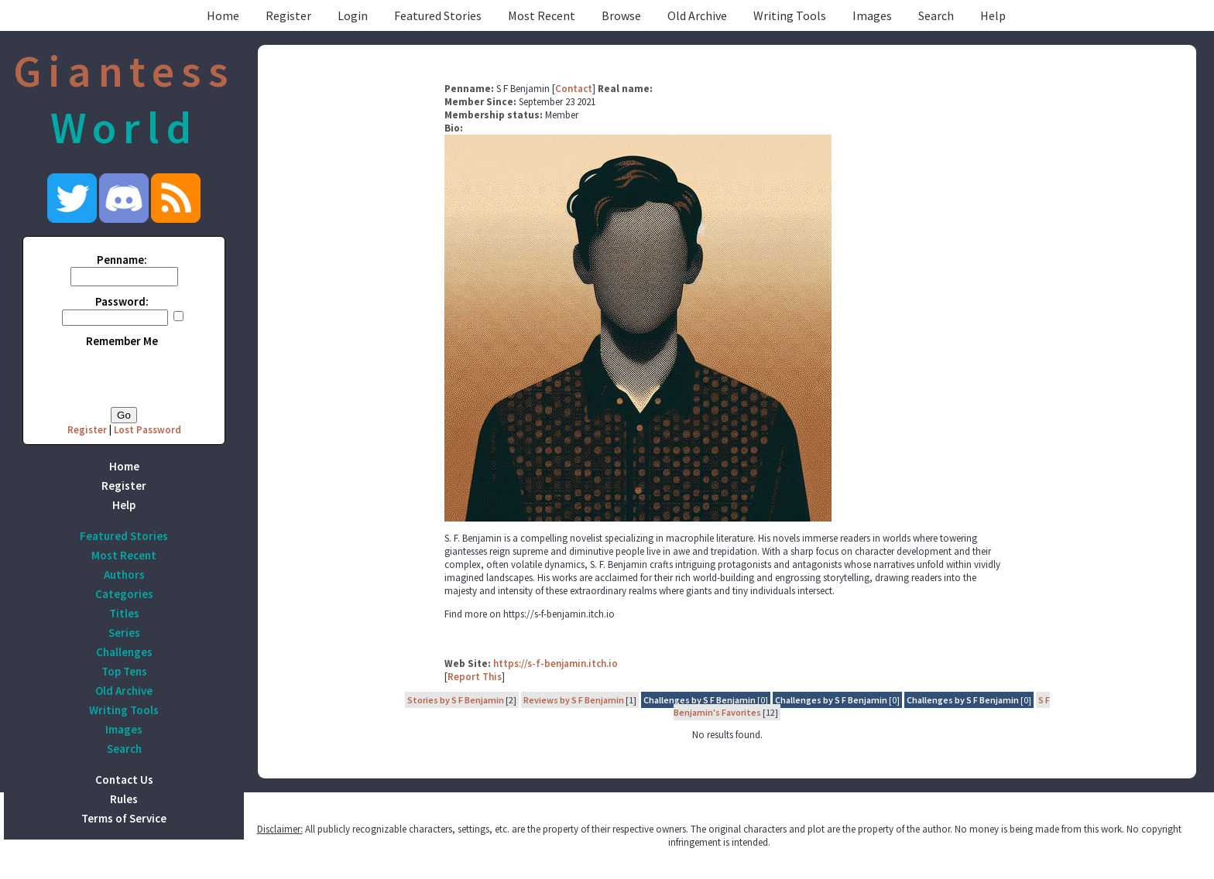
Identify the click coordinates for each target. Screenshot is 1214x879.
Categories (124, 594)
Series (124, 632)
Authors (124, 574)
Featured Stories (438, 15)
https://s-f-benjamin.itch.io (555, 663)
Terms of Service (123, 818)
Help (993, 15)
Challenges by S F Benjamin (699, 700)
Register (288, 15)
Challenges (124, 652)
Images (872, 15)
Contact (573, 88)
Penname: (122, 259)
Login (353, 15)
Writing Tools (789, 15)
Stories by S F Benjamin (455, 700)
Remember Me (122, 340)
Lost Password (147, 429)
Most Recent (541, 15)
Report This (475, 676)
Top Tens (124, 671)
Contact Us (124, 779)
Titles (124, 613)
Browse (621, 15)
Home (223, 15)
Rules (124, 799)
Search (936, 15)
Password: (122, 301)
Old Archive (697, 15)
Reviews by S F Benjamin (573, 700)
